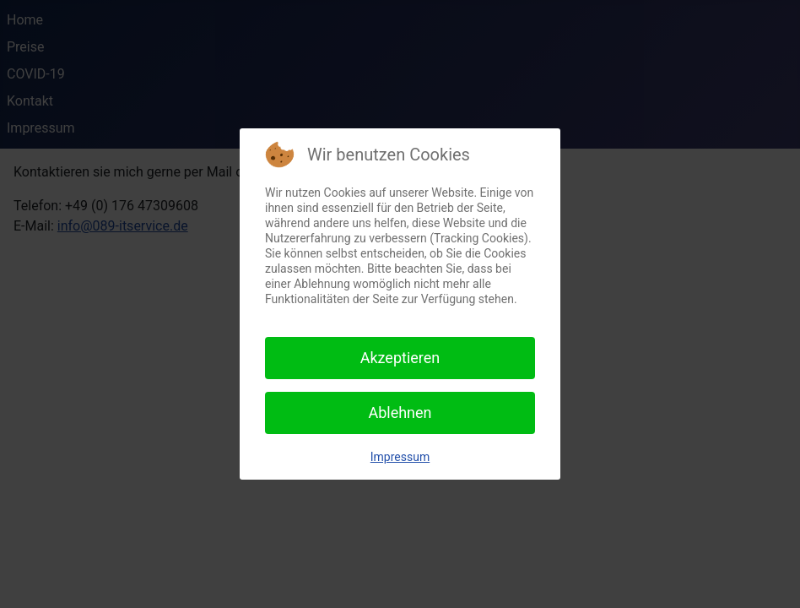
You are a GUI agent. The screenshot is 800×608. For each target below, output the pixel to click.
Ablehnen (399, 412)
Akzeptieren (400, 357)
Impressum (400, 457)
